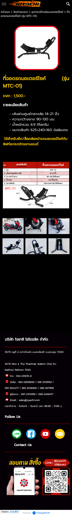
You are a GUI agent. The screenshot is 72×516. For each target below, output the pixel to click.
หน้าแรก (6, 12)
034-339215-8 (24, 376)
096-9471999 (47, 388)
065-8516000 (29, 388)
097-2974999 (28, 394)
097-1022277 (12, 388)
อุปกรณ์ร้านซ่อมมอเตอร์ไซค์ (47, 12)
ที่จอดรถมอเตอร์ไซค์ (18, 22)
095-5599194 (44, 382)
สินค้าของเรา (20, 12)
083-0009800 (26, 382)
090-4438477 (45, 394)
